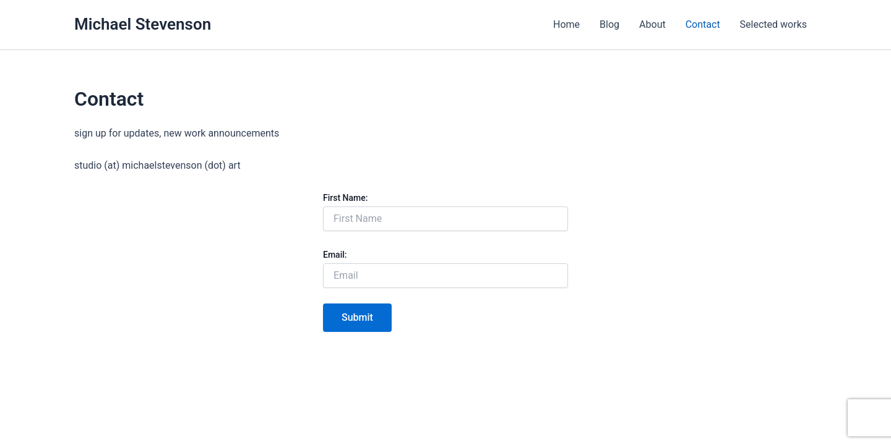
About (652, 24)
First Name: (345, 198)
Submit (357, 317)
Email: (334, 255)
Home (566, 24)
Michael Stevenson (142, 24)
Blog (609, 24)
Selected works (773, 24)
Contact (703, 24)
